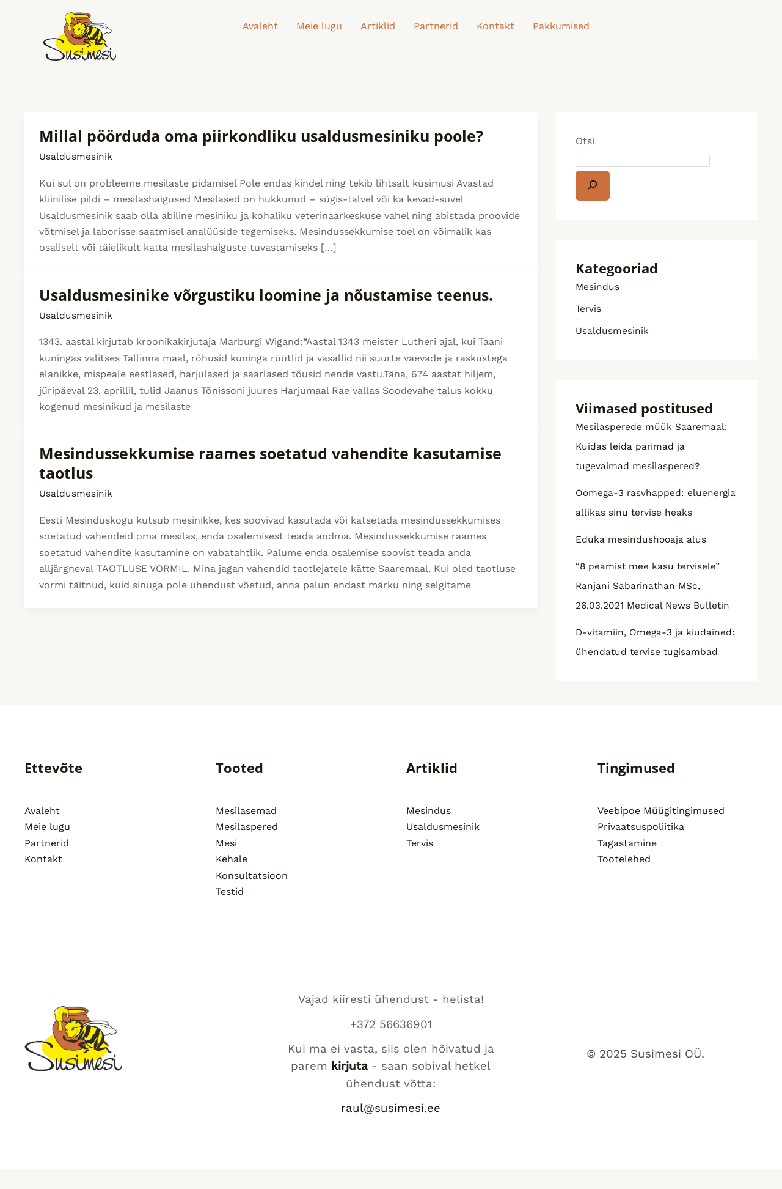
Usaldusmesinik (75, 156)
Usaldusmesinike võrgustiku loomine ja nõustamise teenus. (275, 295)
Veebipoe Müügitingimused (661, 830)
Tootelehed (624, 878)
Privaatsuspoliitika (640, 846)
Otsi (585, 141)
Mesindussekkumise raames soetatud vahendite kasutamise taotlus (279, 463)
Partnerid (436, 26)
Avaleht (260, 26)
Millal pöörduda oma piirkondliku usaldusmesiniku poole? (269, 136)
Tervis (589, 308)
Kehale (231, 878)
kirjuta (349, 1085)
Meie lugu (319, 26)
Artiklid (377, 26)
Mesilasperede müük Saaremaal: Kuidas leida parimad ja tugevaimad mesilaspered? (652, 446)
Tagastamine (627, 863)
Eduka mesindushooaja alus (641, 559)
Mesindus (598, 286)
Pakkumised (561, 26)
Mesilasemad (246, 830)
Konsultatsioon (252, 894)
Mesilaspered (247, 846)
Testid (230, 911)
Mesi (226, 863)
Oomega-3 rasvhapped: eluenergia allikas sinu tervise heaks (645, 512)
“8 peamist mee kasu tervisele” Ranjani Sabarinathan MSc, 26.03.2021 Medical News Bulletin (654, 605)
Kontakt (495, 26)
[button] (564, 26)
